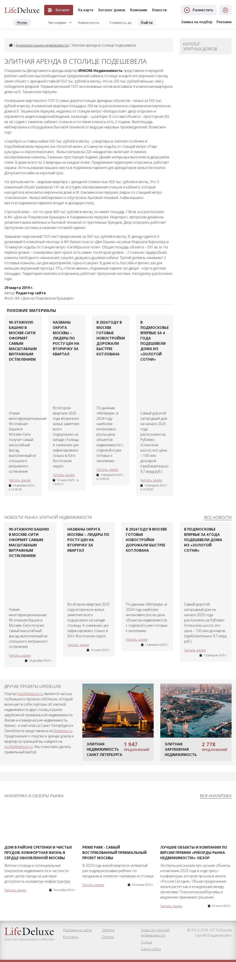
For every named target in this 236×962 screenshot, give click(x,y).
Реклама (224, 22)
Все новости (218, 517)
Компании (138, 10)
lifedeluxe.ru (63, 730)
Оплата (108, 936)
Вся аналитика (216, 795)
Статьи (146, 942)
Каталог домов (111, 10)
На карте (85, 10)
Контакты (70, 936)
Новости (159, 10)
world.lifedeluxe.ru (18, 746)
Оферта (108, 930)
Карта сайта (151, 949)
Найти (147, 22)
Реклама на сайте (77, 930)
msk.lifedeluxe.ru (30, 693)
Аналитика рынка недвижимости (42, 45)
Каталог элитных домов (200, 46)
